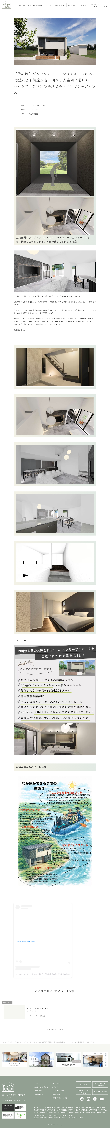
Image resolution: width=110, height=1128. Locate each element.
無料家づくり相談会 (83, 1091)
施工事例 (32, 5)
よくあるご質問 (58, 1090)
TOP (36, 1083)
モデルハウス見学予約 (100, 1084)
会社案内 (61, 5)
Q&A (56, 5)
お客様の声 (39, 5)
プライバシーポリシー (61, 1098)
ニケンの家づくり (24, 5)
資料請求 (83, 1084)
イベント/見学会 (100, 1091)
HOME (4, 1042)
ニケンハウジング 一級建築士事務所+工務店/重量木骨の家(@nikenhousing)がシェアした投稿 (50, 974)
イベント (46, 5)
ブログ (52, 5)
